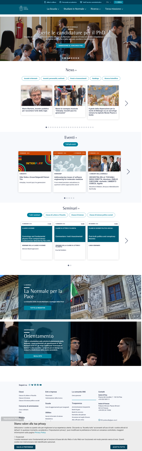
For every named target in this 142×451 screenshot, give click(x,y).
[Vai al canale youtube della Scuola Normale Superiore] (41, 383)
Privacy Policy (40, 432)
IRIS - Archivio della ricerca (28, 420)
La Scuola (52, 9)
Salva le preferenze (25, 447)
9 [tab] (64, 129)
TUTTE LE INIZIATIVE (37, 312)
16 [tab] (79, 129)
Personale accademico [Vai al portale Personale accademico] (71, 2)
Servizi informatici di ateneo (54, 417)
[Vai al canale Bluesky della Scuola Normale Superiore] (32, 383)
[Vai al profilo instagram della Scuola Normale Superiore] (29, 383)
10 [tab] (66, 129)
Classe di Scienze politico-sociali (101, 219)
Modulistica (49, 419)
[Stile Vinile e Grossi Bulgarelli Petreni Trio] (34, 171)
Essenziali (20, 437)
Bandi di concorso (78, 410)
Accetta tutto (119, 447)
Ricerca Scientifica (111, 80)
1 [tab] (63, 58)
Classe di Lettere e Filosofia (56, 219)
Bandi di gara (76, 408)
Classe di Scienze (77, 219)
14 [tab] (75, 129)
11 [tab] (68, 129)
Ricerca (94, 9)
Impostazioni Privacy (12, 419)
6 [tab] (74, 58)
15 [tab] (77, 129)
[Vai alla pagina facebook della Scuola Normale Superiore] (37, 383)
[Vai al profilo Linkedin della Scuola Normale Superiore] (35, 383)
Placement (49, 393)
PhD (20, 411)
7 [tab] (76, 58)
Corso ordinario (24, 408)
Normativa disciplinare (79, 413)
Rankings (95, 80)
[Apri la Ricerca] (118, 2)
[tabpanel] (36, 105)
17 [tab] (82, 129)
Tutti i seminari (34, 219)
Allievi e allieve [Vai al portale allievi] (53, 2)
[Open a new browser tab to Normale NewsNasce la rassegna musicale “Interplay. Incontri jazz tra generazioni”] (69, 102)
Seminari (71, 211)
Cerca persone (77, 393)
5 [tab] (72, 58)
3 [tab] (67, 58)
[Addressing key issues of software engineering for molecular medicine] (69, 172)
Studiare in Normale (74, 9)
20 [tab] (88, 129)
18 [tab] (84, 129)
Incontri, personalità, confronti (53, 80)
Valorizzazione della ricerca (54, 396)
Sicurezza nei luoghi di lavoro (82, 416)
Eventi (70, 139)
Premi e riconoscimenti (78, 80)
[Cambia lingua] (111, 2)
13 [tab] (73, 129)
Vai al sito (38, 360)
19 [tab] (86, 129)
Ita (109, 2)
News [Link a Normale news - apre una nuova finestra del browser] (71, 70)
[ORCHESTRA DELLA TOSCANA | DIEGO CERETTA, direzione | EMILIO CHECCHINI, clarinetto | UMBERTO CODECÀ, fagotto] (104, 174)
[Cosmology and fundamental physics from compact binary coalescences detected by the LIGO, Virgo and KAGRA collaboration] (36, 244)
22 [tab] (93, 129)
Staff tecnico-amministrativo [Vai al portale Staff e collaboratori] (94, 2)
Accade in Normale (30, 80)
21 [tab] (91, 129)
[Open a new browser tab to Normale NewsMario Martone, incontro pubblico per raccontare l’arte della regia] (36, 101)
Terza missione (113, 9)
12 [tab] (71, 129)
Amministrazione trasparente (82, 405)
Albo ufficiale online (78, 419)
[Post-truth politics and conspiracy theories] (103, 243)
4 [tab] (69, 58)
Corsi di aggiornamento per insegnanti (54, 406)
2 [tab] (65, 58)
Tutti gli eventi (70, 147)
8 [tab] (78, 58)
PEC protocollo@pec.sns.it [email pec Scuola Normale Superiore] (108, 418)
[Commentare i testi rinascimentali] (69, 245)
